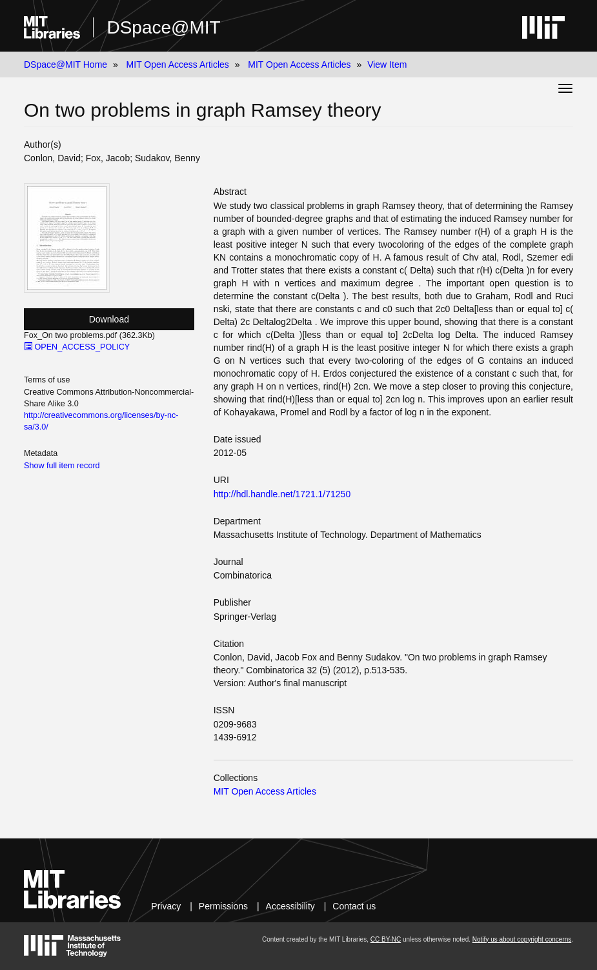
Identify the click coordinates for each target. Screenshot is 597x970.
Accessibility (290, 906)
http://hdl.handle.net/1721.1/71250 (282, 494)
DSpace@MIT (163, 27)
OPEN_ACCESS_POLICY (77, 346)
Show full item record (62, 465)
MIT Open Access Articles (177, 64)
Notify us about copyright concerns (521, 939)
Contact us (354, 906)
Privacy (166, 906)
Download (109, 319)
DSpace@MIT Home (65, 64)
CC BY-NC (385, 939)
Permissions (223, 906)
